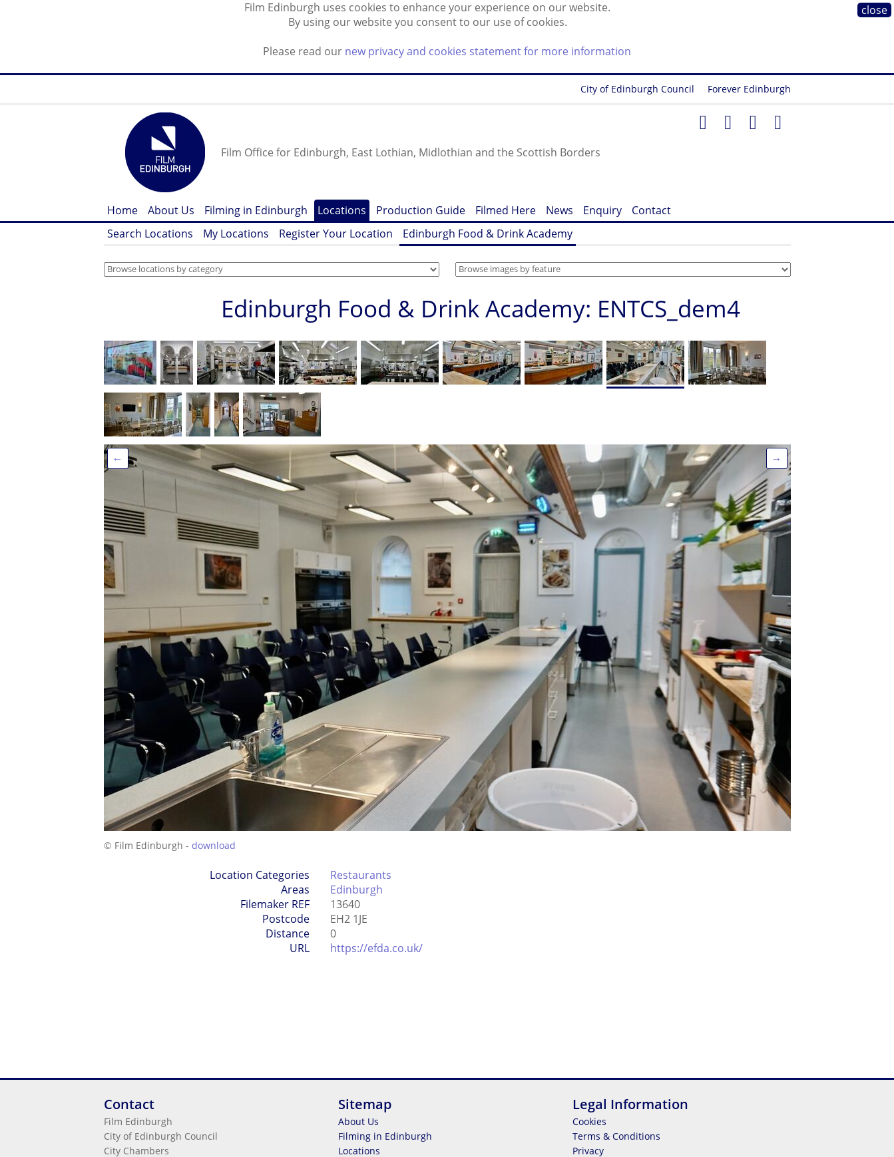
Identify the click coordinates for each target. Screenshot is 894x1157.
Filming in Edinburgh (256, 210)
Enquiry (602, 210)
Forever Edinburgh (749, 89)
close (874, 10)
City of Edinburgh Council (637, 89)
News (559, 210)
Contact (651, 210)
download (214, 845)
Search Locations (150, 233)
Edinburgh (356, 889)
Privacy (588, 1150)
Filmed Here (505, 210)
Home (122, 210)
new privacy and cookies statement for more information (488, 51)
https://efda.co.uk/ (376, 948)
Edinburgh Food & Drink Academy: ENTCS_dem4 (480, 308)
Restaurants (360, 875)
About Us (171, 210)
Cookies (589, 1121)
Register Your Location (336, 233)
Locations (342, 210)
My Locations (236, 233)
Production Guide (420, 210)
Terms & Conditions (616, 1136)
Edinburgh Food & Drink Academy (487, 233)
